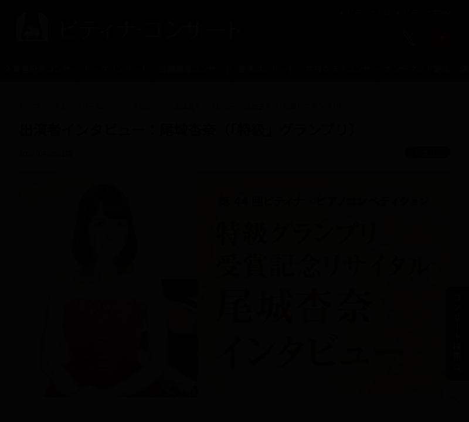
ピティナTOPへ (424, 12)
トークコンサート (116, 68)
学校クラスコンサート (342, 68)
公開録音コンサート (195, 68)
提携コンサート (266, 68)
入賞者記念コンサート (41, 68)
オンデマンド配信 (417, 68)
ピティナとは (364, 12)
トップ (29, 106)
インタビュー (138, 106)
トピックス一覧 (78, 106)
